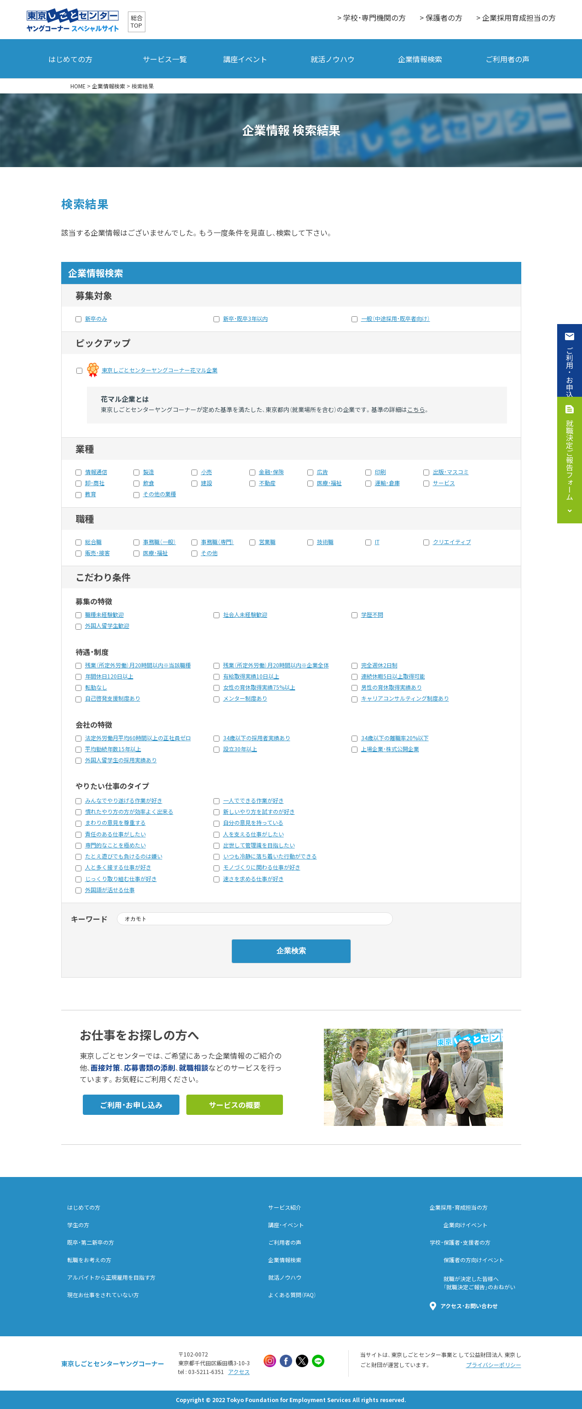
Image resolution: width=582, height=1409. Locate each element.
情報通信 (96, 472)
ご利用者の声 (507, 58)
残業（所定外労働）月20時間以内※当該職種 (138, 665)
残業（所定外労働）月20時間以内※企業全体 (276, 665)
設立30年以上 (240, 749)
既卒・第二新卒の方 (90, 1242)
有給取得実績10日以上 (251, 676)
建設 (206, 483)
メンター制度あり (245, 698)
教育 (90, 494)
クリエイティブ (452, 542)
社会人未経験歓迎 (245, 614)
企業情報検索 (420, 58)
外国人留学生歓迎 (107, 625)
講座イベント (245, 58)
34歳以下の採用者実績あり (256, 738)
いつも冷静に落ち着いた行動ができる (270, 856)
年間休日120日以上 (109, 676)
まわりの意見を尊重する (115, 822)
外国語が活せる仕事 (110, 890)
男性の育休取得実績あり (391, 687)
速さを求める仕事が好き (253, 879)
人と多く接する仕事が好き (118, 867)
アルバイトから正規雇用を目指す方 (111, 1277)
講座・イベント (286, 1225)
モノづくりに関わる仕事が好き (261, 867)
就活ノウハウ (333, 58)
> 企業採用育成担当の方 (516, 17)
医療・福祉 (329, 483)
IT (377, 542)
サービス (444, 483)
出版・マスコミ (451, 472)
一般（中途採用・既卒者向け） (395, 318)
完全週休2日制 (379, 665)
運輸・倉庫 (387, 483)
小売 (206, 472)
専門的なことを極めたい (115, 845)
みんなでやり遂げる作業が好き (123, 800)
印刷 (380, 472)
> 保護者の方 (441, 17)
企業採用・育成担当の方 (459, 1207)
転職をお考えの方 (89, 1260)
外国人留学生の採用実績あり (121, 760)
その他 (209, 553)
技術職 (325, 542)
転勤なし (96, 687)
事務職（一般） (159, 542)
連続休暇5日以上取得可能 (393, 676)
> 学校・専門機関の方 (371, 17)
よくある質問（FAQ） (292, 1295)
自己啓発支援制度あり (112, 698)
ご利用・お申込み (569, 376)
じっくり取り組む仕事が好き (121, 879)
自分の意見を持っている (253, 822)
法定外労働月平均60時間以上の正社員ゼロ (138, 738)
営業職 (267, 542)
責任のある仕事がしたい (115, 834)
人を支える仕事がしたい (253, 834)
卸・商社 (94, 483)
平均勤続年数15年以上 (113, 749)
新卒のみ (96, 318)
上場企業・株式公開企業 (390, 749)
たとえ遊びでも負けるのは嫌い (123, 856)
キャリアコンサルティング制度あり (405, 698)
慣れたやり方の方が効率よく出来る (129, 811)
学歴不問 (372, 614)
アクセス (239, 1372)
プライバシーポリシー (493, 1365)
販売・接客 (97, 553)
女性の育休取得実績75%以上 (259, 687)
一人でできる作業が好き (253, 800)
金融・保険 (271, 472)
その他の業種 (159, 494)
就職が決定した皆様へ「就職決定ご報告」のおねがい (479, 1283)
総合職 (93, 542)
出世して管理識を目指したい (259, 845)
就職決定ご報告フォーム (569, 459)
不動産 (267, 483)
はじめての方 (70, 58)
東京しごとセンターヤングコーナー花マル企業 (160, 370)
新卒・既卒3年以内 (245, 318)
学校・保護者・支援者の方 (460, 1242)
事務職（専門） (217, 542)
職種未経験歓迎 (104, 614)
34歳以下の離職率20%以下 (395, 738)
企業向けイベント (466, 1225)
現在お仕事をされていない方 (103, 1295)
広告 (322, 472)
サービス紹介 (284, 1207)
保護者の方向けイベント (474, 1260)
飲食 (148, 483)
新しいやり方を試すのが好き (259, 811)
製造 (148, 472)
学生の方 (78, 1225)
